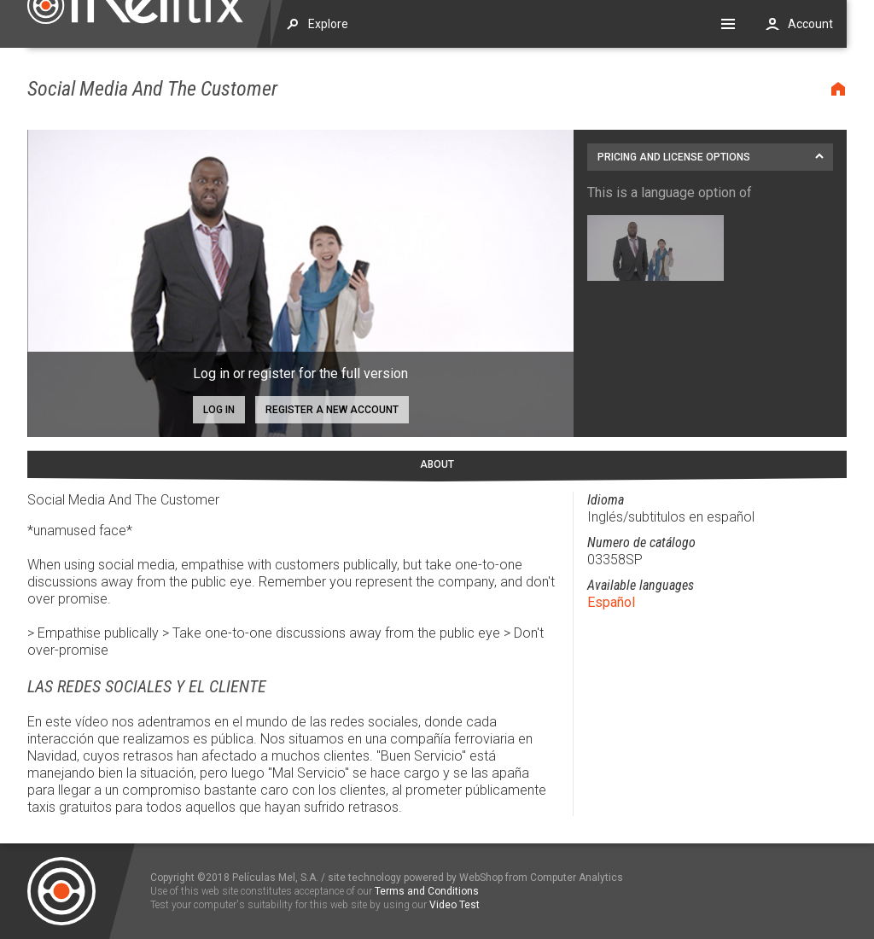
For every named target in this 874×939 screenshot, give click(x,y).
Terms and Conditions (427, 891)
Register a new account (332, 410)
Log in (219, 410)
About (437, 464)
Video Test (454, 905)
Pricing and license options (673, 157)
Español (611, 602)
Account (810, 24)
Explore (328, 24)
